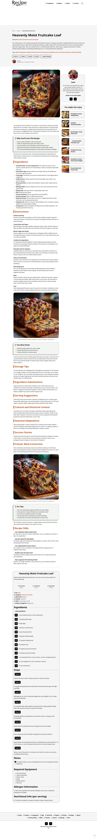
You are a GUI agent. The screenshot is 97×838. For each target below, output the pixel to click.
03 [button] (16, 623)
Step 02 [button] (18, 682)
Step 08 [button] (18, 738)
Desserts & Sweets (27, 595)
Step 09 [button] (18, 748)
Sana (19, 593)
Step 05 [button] (18, 712)
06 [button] (16, 636)
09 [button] (16, 649)
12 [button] (16, 661)
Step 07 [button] (18, 730)
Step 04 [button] (18, 702)
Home (13, 30)
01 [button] (16, 615)
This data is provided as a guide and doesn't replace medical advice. (34, 800)
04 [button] (16, 628)
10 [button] (16, 653)
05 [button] (16, 632)
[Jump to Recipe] (45, 56)
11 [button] (16, 657)
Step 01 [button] (18, 674)
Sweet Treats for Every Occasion (28, 39)
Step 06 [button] (18, 722)
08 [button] (16, 644)
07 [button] (16, 640)
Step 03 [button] (18, 692)
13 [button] (16, 665)
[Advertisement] (48, 16)
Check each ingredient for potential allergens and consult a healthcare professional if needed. (34, 791)
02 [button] (16, 619)
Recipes (18, 30)
